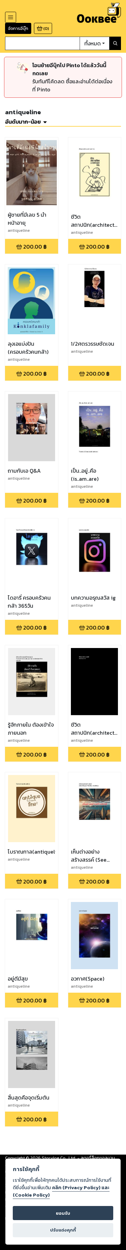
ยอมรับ (63, 1213)
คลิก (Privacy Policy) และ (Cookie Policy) (61, 1191)
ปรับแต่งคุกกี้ (63, 1230)
